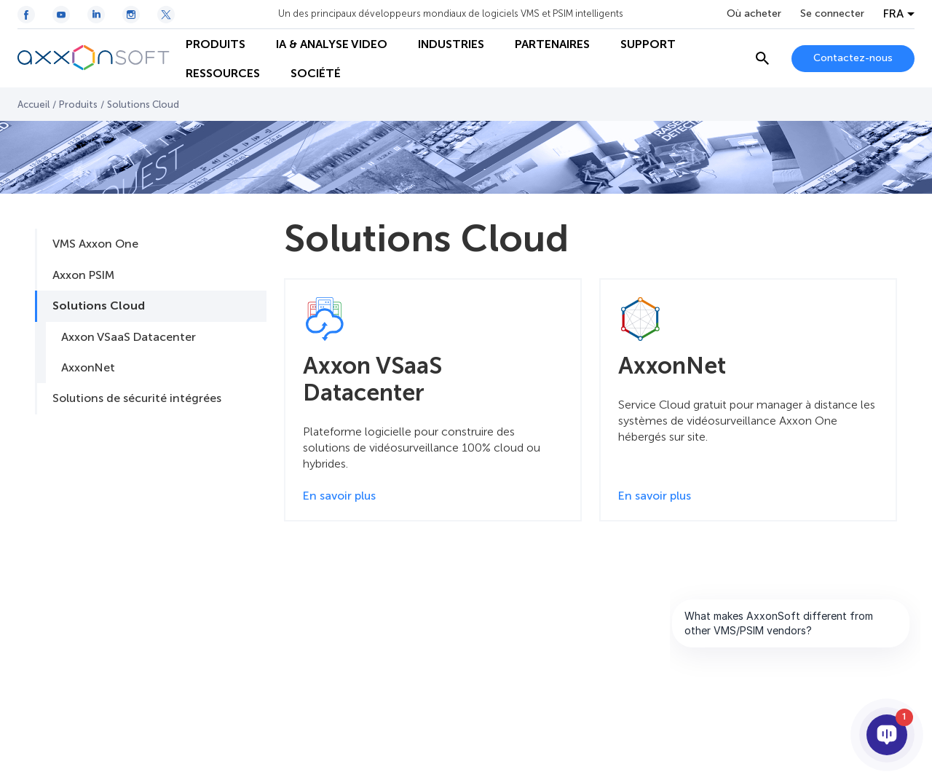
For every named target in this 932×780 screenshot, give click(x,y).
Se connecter (832, 14)
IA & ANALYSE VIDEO (331, 44)
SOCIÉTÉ (316, 73)
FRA (893, 13)
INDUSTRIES (451, 44)
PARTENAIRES (552, 44)
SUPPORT (648, 44)
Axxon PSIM (83, 275)
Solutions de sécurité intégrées (136, 398)
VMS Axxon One (95, 244)
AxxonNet (88, 367)
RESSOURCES (223, 73)
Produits (78, 104)
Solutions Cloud (98, 305)
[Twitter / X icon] (166, 14)
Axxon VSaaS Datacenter (128, 337)
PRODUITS (215, 44)
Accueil (33, 104)
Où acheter (754, 14)
